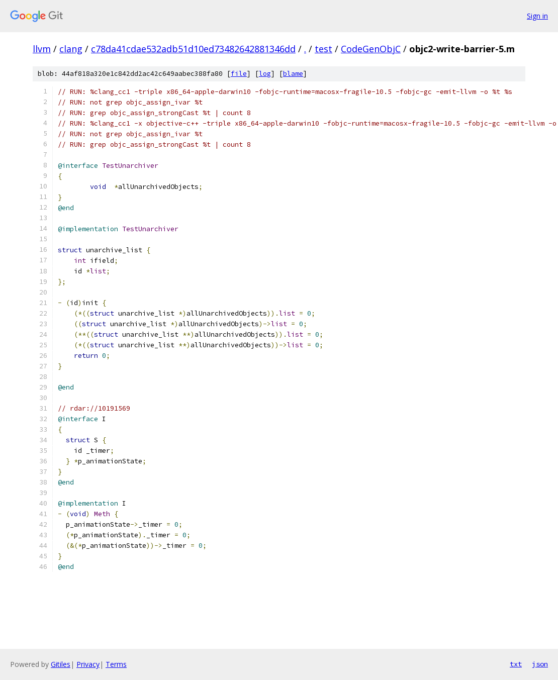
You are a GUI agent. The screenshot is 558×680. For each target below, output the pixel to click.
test (323, 49)
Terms (116, 664)
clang (70, 49)
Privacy (88, 664)
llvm (42, 49)
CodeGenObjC (371, 49)
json (540, 663)
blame (293, 73)
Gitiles (60, 664)
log (265, 73)
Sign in (537, 16)
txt (516, 663)
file (239, 73)
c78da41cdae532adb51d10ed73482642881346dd (193, 49)
